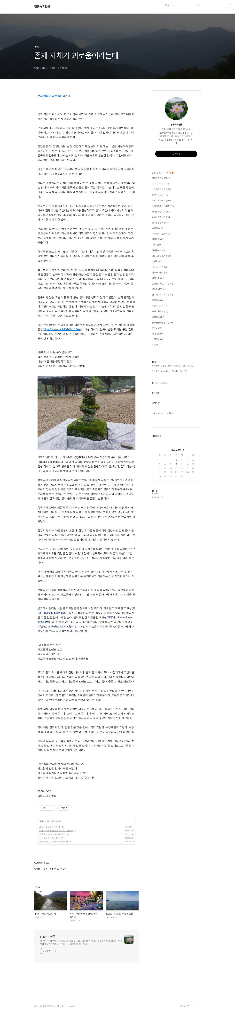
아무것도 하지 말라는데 (49, 838)
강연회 (157, 261)
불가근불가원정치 (162, 322)
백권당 (158, 289)
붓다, (186, 371)
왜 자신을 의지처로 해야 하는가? (53, 841)
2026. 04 (176, 449)
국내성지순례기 (161, 211)
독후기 (157, 245)
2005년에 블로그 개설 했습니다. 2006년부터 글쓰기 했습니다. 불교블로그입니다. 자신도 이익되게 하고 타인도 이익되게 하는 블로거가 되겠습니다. (81, 943)
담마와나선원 (160, 267)
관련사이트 (184, 1006)
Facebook (157, 413)
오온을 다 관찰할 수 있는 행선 (52, 834)
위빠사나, (177, 366)
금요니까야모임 (161, 200)
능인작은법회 (160, 311)
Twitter (169, 413)
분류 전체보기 (162, 172)
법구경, (191, 366)
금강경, (164, 366)
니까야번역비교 (161, 189)
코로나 (157, 328)
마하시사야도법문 (162, 234)
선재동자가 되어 (161, 250)
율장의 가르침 (160, 195)
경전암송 (158, 278)
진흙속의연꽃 (42, 6)
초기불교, (155, 366)
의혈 (156, 345)
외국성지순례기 (161, 217)
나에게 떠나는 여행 (163, 206)
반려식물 (158, 339)
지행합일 (158, 239)
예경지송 (157, 300)
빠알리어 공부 (160, 306)
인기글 (164, 383)
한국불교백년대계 (162, 283)
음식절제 (158, 317)
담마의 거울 (160, 184)
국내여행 (158, 333)
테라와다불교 (159, 272)
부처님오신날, (177, 371)
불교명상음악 (160, 222)
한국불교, (155, 371)
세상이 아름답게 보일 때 (50, 827)
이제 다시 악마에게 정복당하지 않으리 (56, 831)
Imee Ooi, (165, 371)
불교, (170, 366)
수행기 (42, 821)
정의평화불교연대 (162, 295)
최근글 (155, 383)
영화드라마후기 (161, 256)
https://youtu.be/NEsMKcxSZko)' (62, 329)
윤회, (184, 366)
